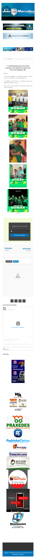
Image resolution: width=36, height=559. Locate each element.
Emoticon (16, 261)
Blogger (22, 554)
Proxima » (28, 250)
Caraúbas (5, 351)
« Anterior (7, 250)
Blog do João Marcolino (17, 552)
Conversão (8, 261)
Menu (4, 18)
